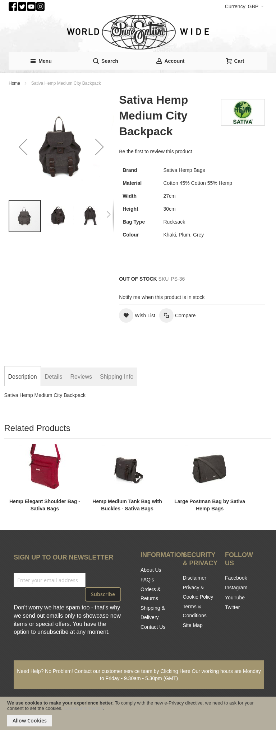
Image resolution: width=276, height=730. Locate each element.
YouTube (235, 597)
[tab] (22, 377)
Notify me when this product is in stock (161, 297)
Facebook (236, 578)
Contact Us (153, 627)
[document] (138, 713)
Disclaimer (194, 578)
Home (14, 83)
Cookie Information (83, 708)
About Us (151, 570)
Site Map (193, 625)
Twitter (232, 607)
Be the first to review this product (155, 151)
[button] (23, 146)
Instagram (236, 587)
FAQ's (147, 579)
